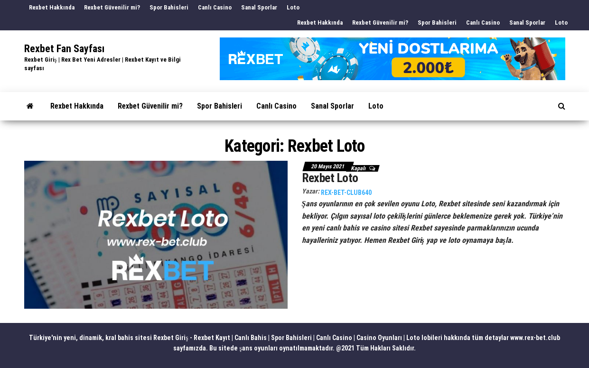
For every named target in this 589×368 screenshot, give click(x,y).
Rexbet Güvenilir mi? (112, 7)
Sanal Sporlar (259, 7)
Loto (293, 7)
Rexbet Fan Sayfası (64, 49)
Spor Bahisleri (169, 7)
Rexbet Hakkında (52, 7)
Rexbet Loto (330, 178)
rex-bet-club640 (346, 192)
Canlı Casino (215, 7)
